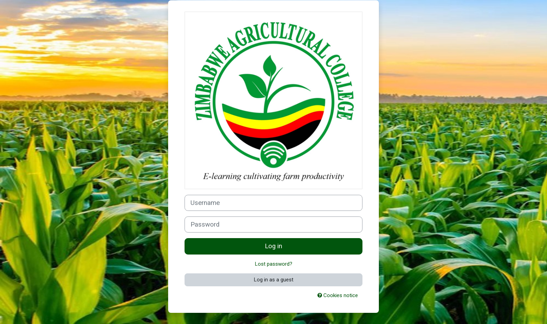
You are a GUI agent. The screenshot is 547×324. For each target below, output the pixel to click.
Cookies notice (337, 295)
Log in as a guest (273, 280)
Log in (273, 246)
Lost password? (273, 264)
